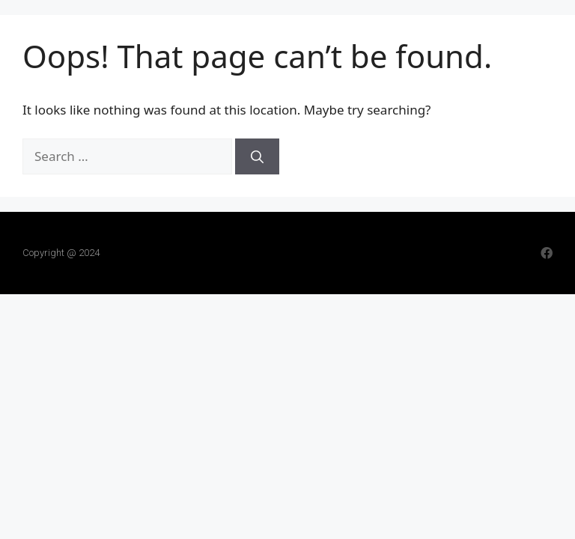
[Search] (257, 156)
